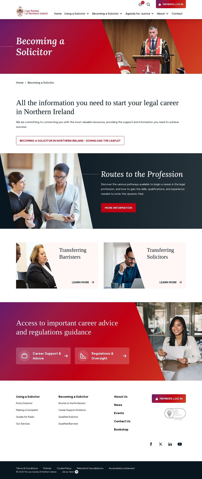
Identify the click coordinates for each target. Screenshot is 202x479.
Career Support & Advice (72, 410)
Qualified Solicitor (68, 416)
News (118, 405)
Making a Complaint (27, 410)
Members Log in (168, 398)
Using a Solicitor (28, 397)
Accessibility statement (122, 468)
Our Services (23, 423)
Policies (47, 468)
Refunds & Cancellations (90, 468)
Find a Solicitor (24, 403)
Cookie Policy (64, 468)
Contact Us (122, 421)
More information (118, 207)
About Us (121, 397)
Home (19, 82)
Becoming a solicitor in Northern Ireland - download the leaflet (70, 140)
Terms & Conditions (27, 468)
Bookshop (121, 429)
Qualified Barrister (68, 423)
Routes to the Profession (72, 403)
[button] (77, 13)
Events (119, 413)
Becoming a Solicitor (41, 82)
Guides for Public (25, 416)
